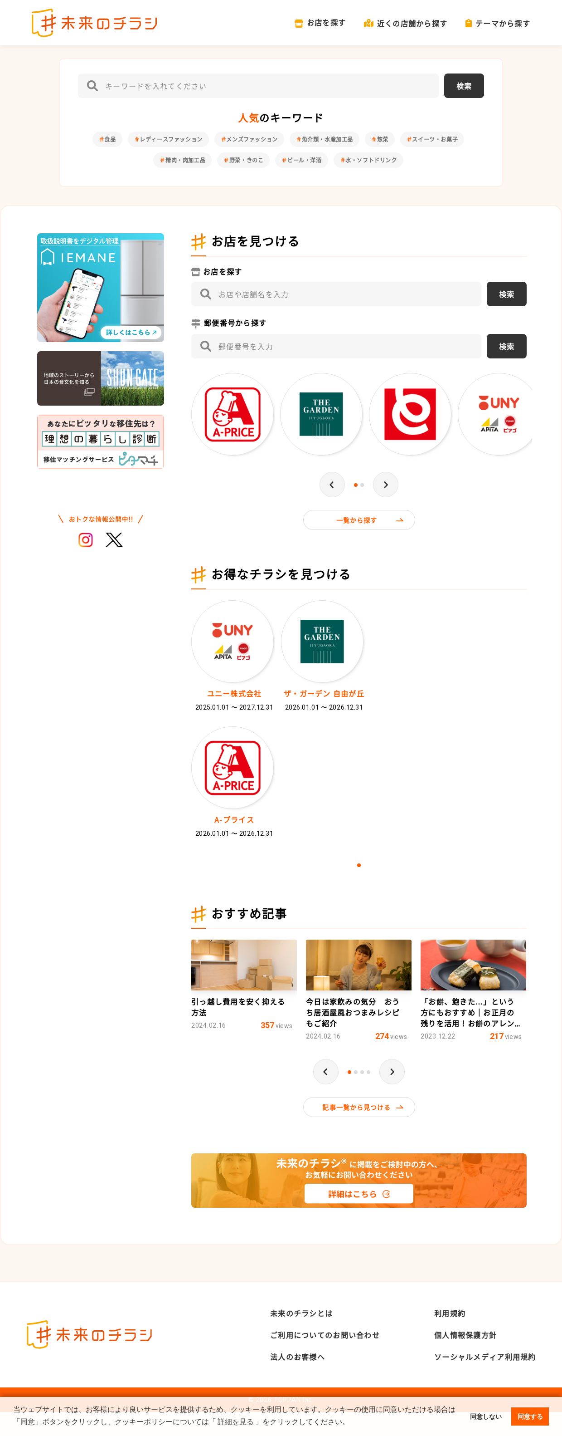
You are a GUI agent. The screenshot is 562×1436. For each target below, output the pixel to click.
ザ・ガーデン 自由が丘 (324, 694)
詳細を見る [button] (236, 1422)
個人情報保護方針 (465, 1358)
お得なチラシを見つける (281, 575)
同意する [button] (530, 1416)
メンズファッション (251, 139)
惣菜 (382, 139)
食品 (110, 139)
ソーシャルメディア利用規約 (485, 1380)
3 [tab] (362, 1095)
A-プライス (234, 832)
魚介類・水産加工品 (327, 139)
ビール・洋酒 (304, 160)
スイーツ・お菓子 (435, 139)
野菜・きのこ (246, 160)
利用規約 (449, 1337)
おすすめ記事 (249, 938)
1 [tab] (356, 485)
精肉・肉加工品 (185, 160)
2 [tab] (362, 485)
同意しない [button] (486, 1416)
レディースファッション (171, 139)
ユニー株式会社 (234, 694)
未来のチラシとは (301, 1337)
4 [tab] (368, 1095)
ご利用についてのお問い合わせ (325, 1358)
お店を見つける (255, 241)
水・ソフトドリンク (371, 160)
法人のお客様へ (297, 1380)
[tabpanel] (233, 416)
